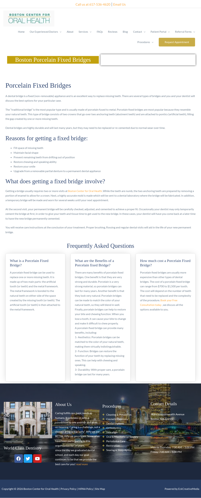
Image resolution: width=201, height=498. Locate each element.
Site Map (101, 489)
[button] (177, 42)
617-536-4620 (159, 428)
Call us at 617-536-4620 (91, 3)
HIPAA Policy (87, 489)
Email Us (123, 3)
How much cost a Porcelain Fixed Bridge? (165, 263)
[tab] (35, 261)
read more (82, 464)
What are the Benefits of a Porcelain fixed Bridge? (94, 263)
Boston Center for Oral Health (85, 191)
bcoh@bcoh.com (160, 437)
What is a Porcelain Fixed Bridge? (29, 263)
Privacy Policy (69, 489)
